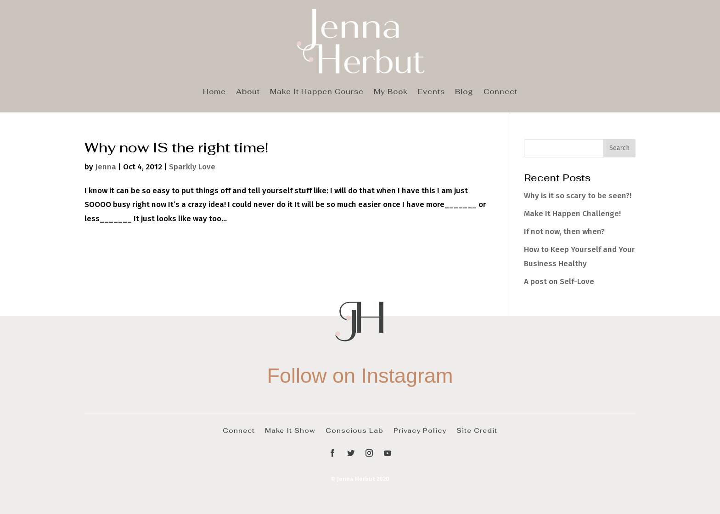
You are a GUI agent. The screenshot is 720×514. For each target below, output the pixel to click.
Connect (501, 92)
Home (214, 92)
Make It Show (290, 430)
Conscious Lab (354, 430)
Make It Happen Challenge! (572, 213)
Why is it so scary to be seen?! (577, 196)
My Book (391, 92)
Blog (464, 92)
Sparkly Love (192, 167)
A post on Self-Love (559, 281)
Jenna (105, 167)
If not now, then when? (564, 231)
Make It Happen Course (317, 92)
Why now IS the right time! (176, 147)
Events (431, 92)
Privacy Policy (420, 430)
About (248, 92)
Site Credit (476, 430)
